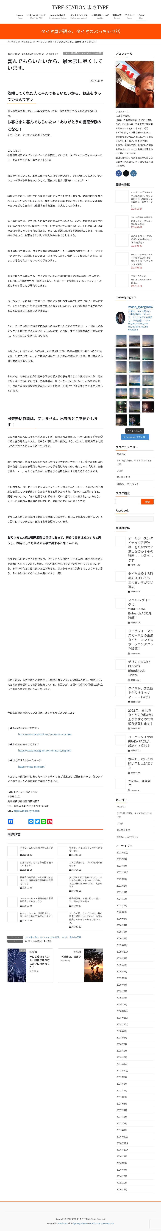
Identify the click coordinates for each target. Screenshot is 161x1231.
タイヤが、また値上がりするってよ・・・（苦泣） (140, 692)
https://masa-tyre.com (26, 811)
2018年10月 (122, 1024)
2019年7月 (122, 971)
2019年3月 (122, 991)
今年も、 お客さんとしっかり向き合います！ (86, 849)
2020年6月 (122, 912)
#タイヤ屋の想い (35, 941)
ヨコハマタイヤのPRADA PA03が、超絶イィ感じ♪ (140, 741)
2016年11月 (122, 1143)
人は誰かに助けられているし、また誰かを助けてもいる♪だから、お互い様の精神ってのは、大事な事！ (85, 882)
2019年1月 (122, 1004)
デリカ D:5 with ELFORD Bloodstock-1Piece (141, 279)
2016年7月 (122, 1169)
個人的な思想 (75, 937)
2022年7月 (122, 879)
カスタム (121, 453)
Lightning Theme (79, 1223)
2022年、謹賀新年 (139, 783)
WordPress (62, 1223)
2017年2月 (122, 1123)
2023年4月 (122, 865)
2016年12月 (122, 1136)
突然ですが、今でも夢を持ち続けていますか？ (36, 864)
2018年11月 (122, 1017)
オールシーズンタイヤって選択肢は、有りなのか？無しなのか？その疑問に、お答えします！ (142, 199)
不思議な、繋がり (71, 956)
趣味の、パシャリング (128, 483)
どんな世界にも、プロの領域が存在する (85, 864)
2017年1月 (122, 1130)
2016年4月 (122, 1189)
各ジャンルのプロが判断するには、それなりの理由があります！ (36, 915)
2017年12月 (122, 1063)
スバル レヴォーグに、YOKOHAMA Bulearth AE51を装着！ (142, 239)
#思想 (48, 941)
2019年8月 (122, 964)
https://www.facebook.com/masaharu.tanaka (44, 734)
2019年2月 (122, 997)
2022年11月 (122, 872)
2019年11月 (122, 945)
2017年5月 (122, 1103)
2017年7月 (122, 1090)
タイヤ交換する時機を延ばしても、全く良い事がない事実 (142, 220)
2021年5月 (122, 898)
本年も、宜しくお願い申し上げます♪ (36, 849)
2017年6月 (122, 1097)
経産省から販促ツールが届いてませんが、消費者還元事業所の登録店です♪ (36, 880)
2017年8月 (122, 1083)
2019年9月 (122, 958)
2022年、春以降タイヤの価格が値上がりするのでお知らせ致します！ (140, 717)
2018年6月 (122, 1050)
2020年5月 (122, 918)
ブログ (64, 937)
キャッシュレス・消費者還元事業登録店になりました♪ (36, 900)
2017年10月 (122, 1070)
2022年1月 (122, 892)
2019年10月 (122, 951)
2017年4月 (122, 1110)
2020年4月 (122, 925)
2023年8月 (122, 859)
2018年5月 (122, 1057)
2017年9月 (122, 1077)
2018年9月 (122, 1031)
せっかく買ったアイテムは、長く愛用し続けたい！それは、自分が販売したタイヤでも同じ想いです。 (85, 918)
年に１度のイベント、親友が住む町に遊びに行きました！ (39, 962)
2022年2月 (122, 885)
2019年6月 (122, 978)
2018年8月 (122, 1037)
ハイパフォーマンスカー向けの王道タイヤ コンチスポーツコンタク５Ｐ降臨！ (142, 259)
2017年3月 (122, 1116)
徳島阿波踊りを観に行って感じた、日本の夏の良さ (84, 900)
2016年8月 (122, 1163)
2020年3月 (122, 931)
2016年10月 (122, 1149)
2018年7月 (122, 1044)
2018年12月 (122, 1011)
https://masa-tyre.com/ (31, 766)
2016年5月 (122, 1182)
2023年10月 (122, 852)
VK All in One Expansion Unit (101, 1223)
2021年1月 (122, 905)
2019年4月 (122, 984)
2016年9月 (122, 1156)
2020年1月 (122, 938)
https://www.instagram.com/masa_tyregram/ (44, 750)
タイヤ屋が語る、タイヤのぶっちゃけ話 (83, 53)
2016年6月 (122, 1176)
